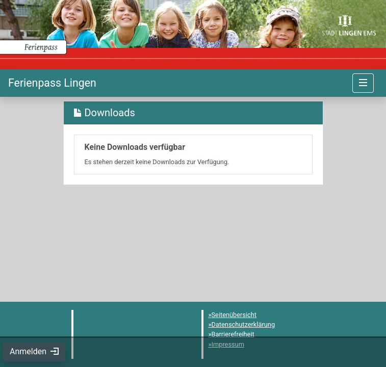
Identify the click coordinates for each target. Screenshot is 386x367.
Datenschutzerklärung (243, 324)
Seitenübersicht (234, 315)
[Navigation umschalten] (363, 83)
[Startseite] (52, 82)
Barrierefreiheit (233, 334)
